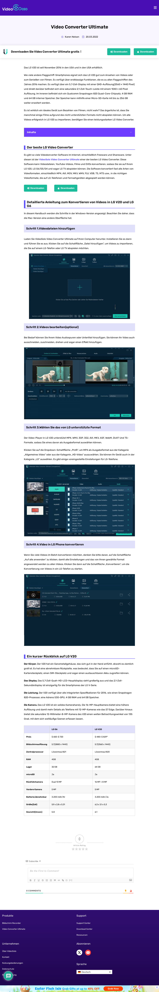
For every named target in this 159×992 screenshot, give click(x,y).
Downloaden (120, 51)
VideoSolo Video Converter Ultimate (59, 159)
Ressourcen (81, 935)
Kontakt (5, 957)
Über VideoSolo (9, 951)
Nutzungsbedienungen (12, 963)
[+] (70, 880)
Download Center (84, 929)
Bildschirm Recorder (11, 923)
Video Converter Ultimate (13, 929)
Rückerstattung (9, 975)
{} (67, 880)
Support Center (83, 923)
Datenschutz (8, 969)
